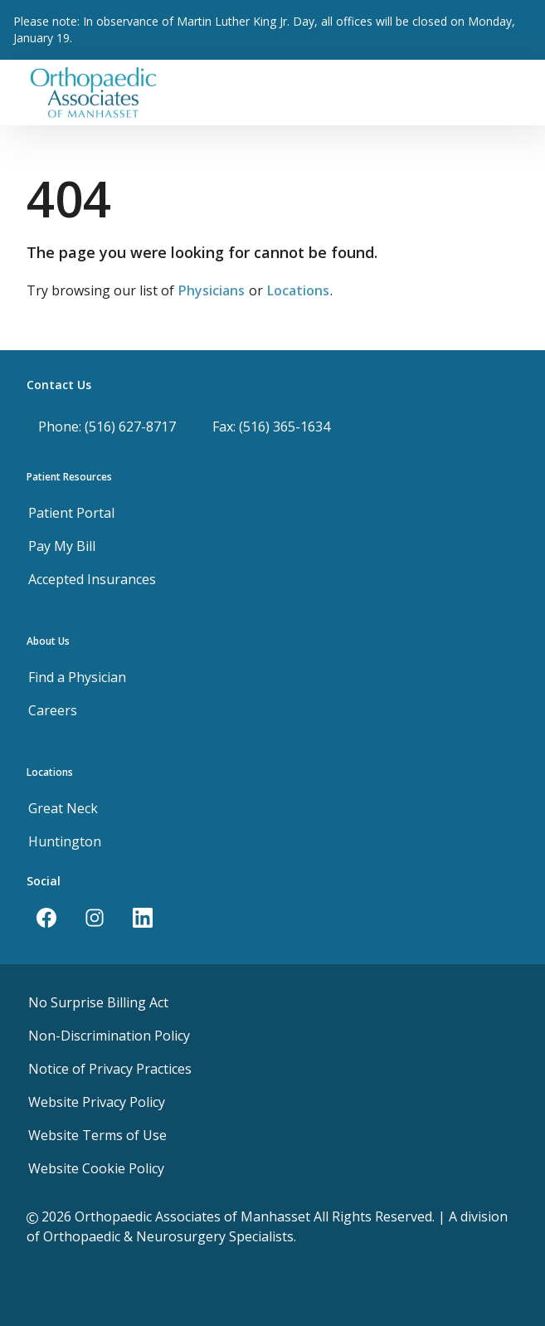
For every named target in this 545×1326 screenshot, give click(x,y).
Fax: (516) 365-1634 (271, 426)
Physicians (211, 290)
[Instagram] (94, 918)
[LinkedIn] (143, 918)
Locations (298, 290)
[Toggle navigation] (512, 92)
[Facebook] (46, 918)
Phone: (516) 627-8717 (107, 426)
